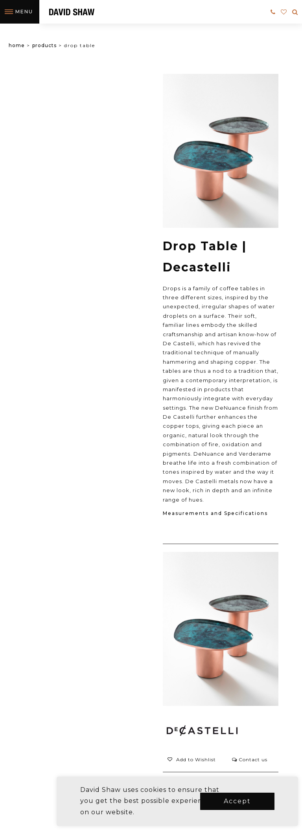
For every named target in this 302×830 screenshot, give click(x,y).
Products (44, 45)
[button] (191, 759)
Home (17, 45)
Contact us (249, 759)
